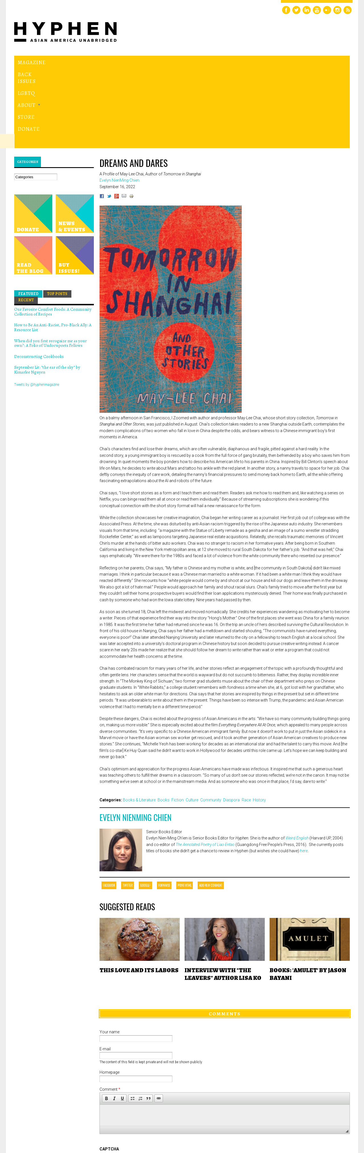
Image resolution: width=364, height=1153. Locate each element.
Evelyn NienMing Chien (135, 739)
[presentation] (143, 1092)
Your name (109, 953)
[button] (106, 1020)
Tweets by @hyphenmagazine (36, 306)
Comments (225, 935)
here (304, 772)
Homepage (109, 994)
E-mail (105, 971)
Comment (110, 1011)
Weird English (297, 760)
